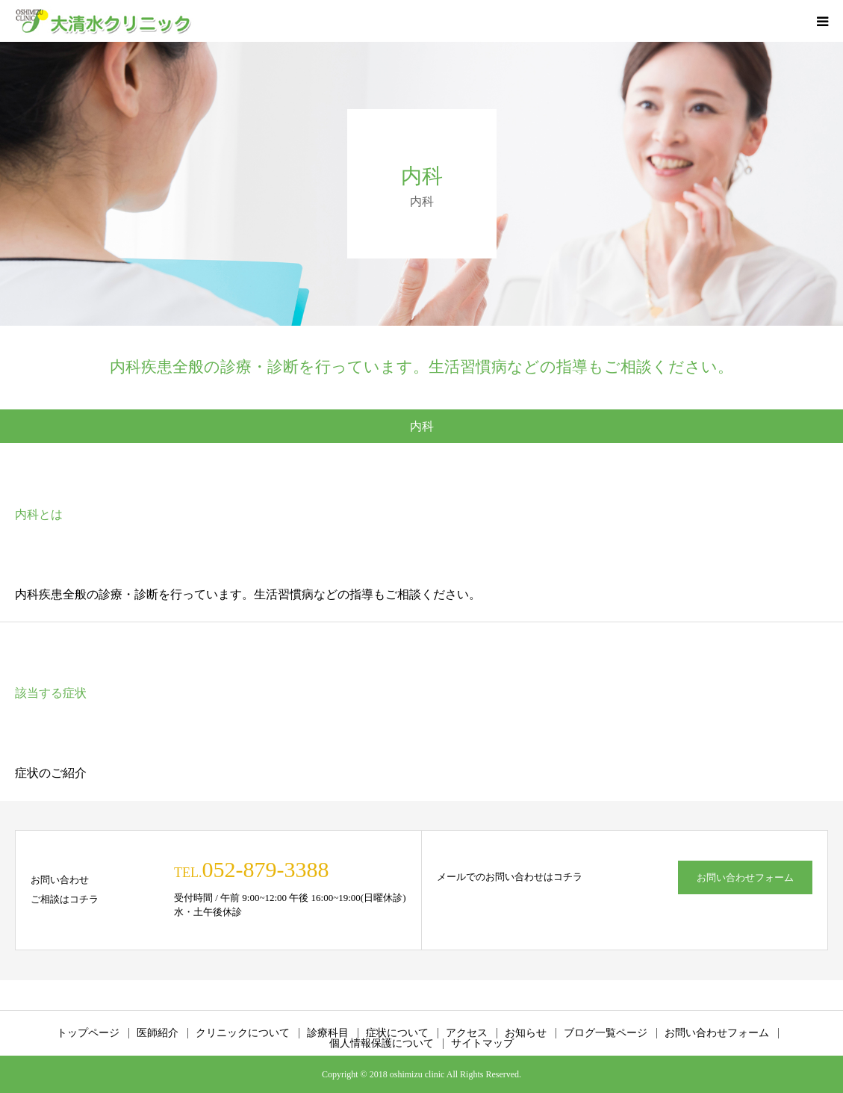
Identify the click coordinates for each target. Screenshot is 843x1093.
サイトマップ (482, 1043)
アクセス (467, 1033)
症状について (397, 1033)
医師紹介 (157, 1033)
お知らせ (526, 1033)
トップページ (88, 1033)
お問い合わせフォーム (745, 877)
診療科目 (328, 1033)
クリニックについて (243, 1033)
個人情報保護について (381, 1043)
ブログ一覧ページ (605, 1033)
